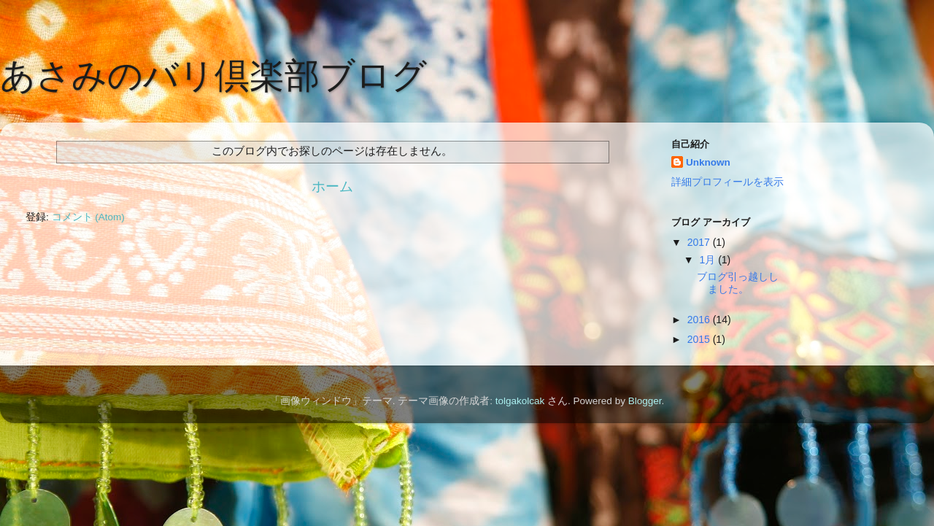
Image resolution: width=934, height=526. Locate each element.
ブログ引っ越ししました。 (738, 283)
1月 (708, 260)
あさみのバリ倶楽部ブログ (213, 75)
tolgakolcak (520, 400)
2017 (700, 242)
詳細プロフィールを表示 (727, 182)
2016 (700, 319)
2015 (700, 339)
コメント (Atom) (88, 217)
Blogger (645, 400)
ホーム (332, 186)
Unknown (708, 162)
